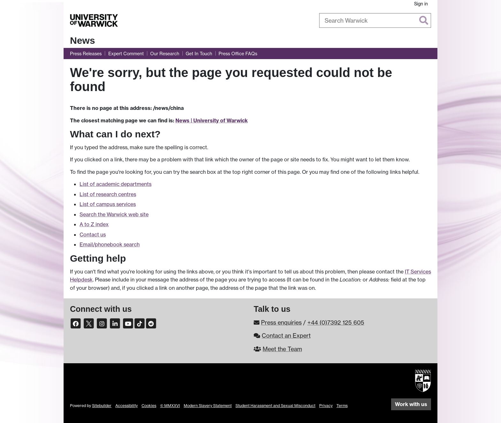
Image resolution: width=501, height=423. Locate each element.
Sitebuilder (102, 405)
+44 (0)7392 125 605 (335, 322)
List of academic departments (115, 184)
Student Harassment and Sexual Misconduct (275, 405)
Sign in (421, 3)
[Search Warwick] (375, 20)
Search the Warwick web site (114, 214)
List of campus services (108, 204)
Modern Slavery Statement (208, 405)
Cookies (149, 405)
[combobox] (375, 20)
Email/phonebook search (110, 244)
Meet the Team (282, 348)
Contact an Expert (286, 335)
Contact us (93, 234)
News (82, 40)
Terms (342, 405)
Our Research (164, 53)
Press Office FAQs (238, 53)
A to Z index (94, 224)
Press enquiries (281, 322)
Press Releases (86, 53)
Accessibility (126, 405)
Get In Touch (199, 53)
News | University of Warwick (211, 120)
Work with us (411, 404)
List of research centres (108, 194)
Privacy (326, 405)
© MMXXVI (170, 405)
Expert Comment (126, 53)
